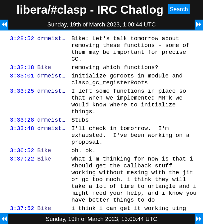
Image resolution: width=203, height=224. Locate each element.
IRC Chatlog (130, 9)
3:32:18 (22, 72)
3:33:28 (22, 131)
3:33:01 (22, 81)
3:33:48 (22, 140)
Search (179, 9)
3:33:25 (22, 98)
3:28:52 (22, 39)
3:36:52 (22, 165)
